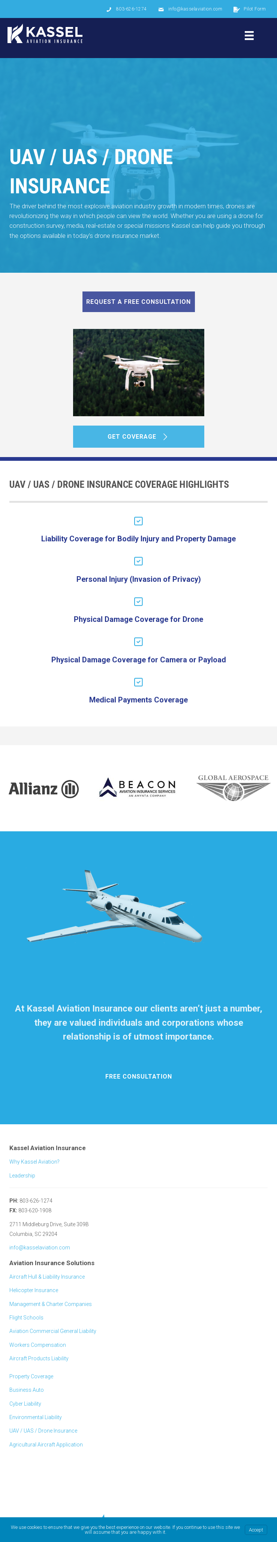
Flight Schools (26, 1318)
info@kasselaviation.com (39, 1248)
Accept (256, 1530)
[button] (138, 301)
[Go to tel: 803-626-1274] (126, 9)
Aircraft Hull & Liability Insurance (47, 1277)
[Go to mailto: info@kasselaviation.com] (190, 9)
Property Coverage (31, 1376)
